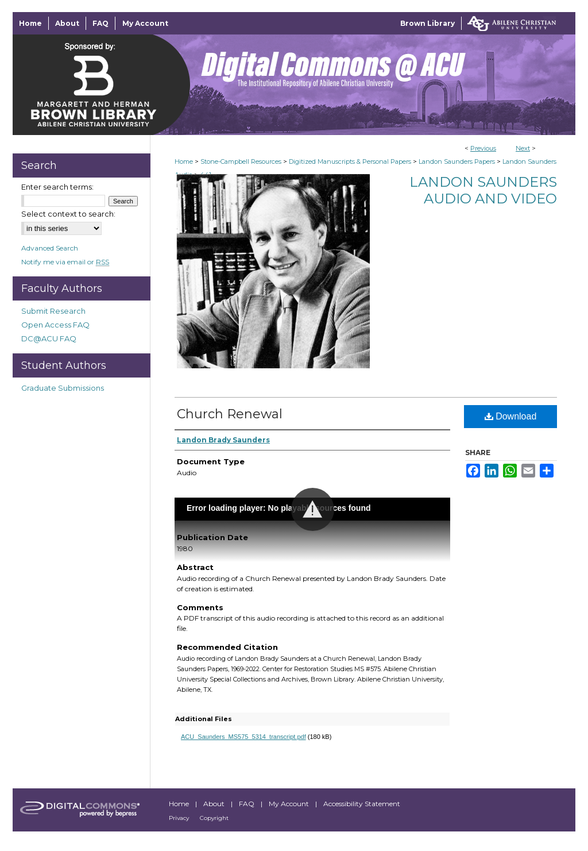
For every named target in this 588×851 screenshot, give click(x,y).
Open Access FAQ (55, 324)
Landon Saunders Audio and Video (483, 190)
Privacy (180, 818)
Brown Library (427, 23)
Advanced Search (49, 248)
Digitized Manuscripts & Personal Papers (350, 161)
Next (523, 148)
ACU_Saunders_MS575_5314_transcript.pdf (243, 736)
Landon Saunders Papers (457, 161)
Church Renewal (230, 414)
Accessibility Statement (361, 803)
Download (511, 416)
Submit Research (53, 310)
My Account (290, 803)
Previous (483, 148)
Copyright (214, 818)
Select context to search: (68, 213)
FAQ (247, 803)
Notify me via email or (65, 261)
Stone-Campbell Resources (240, 161)
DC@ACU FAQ (48, 338)
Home (184, 161)
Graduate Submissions (62, 387)
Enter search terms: (57, 186)
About (214, 803)
